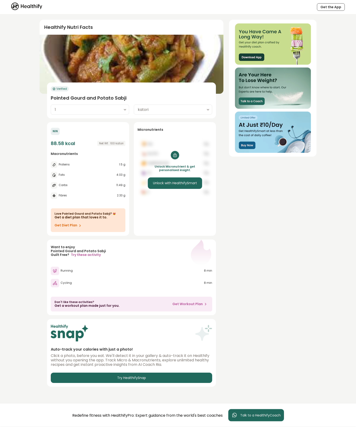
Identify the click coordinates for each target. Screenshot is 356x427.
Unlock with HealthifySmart (175, 183)
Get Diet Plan (68, 225)
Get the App (330, 7)
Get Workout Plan (190, 304)
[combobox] (90, 110)
